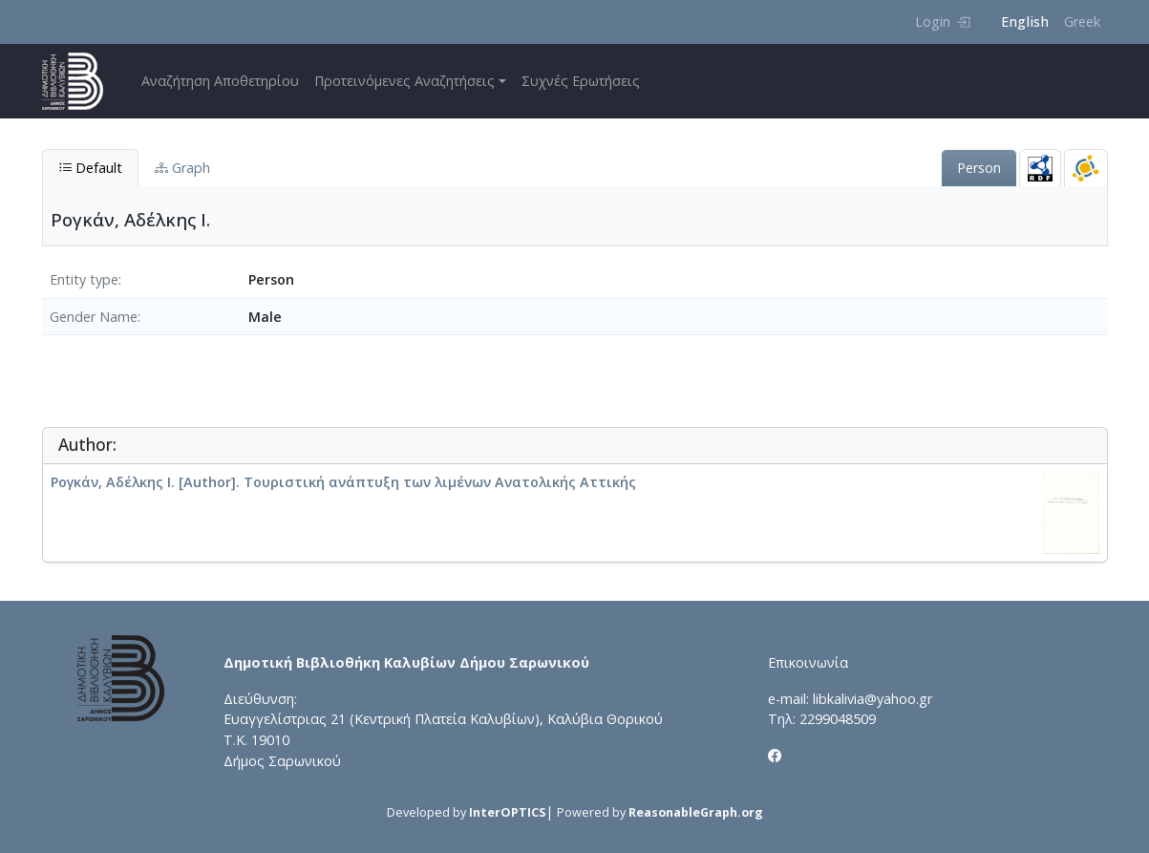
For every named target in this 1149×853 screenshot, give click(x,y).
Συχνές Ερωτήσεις (580, 81)
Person (979, 168)
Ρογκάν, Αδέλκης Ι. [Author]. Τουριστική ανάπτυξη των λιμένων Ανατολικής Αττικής (343, 482)
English (1025, 21)
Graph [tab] (182, 168)
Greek (1082, 21)
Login (942, 21)
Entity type (84, 279)
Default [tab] (90, 168)
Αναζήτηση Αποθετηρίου (220, 81)
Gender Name (94, 317)
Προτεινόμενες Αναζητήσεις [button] (404, 81)
